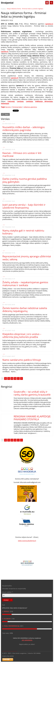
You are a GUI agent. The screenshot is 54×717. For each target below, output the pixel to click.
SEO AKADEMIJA (27, 640)
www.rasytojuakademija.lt (27, 541)
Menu (47, 2)
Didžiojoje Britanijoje (44, 101)
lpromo (8, 107)
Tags (3, 107)
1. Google (5, 611)
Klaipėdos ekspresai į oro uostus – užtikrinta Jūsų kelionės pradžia (21, 335)
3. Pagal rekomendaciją (11, 626)
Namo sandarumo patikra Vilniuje (21, 360)
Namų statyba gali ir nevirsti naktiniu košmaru (23, 232)
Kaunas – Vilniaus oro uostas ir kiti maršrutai (21, 154)
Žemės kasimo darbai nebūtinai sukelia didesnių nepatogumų (24, 309)
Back (6, 114)
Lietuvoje (11, 101)
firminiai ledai (17, 107)
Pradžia (3, 9)
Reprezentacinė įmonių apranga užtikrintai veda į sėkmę (26, 258)
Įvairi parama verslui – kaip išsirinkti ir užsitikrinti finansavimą (23, 206)
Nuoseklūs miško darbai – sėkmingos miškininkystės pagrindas (23, 128)
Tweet (15, 110)
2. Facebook (6, 619)
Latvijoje (20, 101)
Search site (51, 2)
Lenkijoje (29, 101)
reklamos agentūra (30, 107)
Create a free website (8, 656)
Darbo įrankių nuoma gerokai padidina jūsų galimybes (24, 180)
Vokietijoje (5, 103)
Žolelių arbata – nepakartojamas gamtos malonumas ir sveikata (25, 284)
